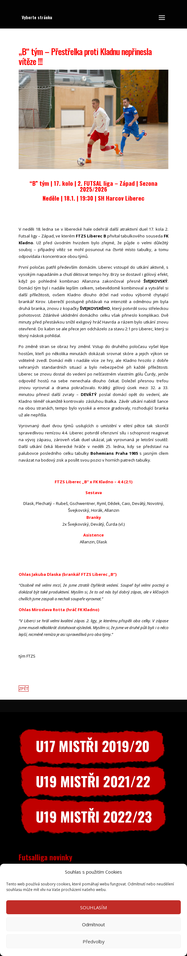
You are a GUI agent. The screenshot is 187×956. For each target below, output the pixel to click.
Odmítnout (93, 924)
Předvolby (94, 941)
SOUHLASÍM (93, 907)
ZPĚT (23, 688)
